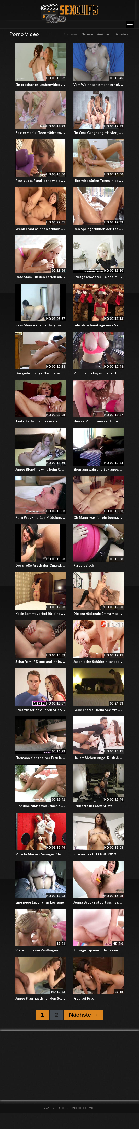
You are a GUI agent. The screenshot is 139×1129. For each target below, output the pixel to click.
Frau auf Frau (83, 998)
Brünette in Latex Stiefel (93, 806)
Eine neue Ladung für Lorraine (39, 902)
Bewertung (122, 34)
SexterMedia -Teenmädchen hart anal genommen (55, 133)
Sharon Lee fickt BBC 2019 (94, 854)
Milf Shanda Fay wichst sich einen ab (102, 373)
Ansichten (104, 34)
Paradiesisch (83, 565)
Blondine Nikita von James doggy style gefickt (52, 806)
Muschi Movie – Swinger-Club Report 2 (46, 854)
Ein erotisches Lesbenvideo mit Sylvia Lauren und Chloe (60, 85)
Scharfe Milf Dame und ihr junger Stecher (49, 662)
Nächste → (83, 1015)
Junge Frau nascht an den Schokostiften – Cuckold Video (61, 998)
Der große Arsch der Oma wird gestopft (47, 565)
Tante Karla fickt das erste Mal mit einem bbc (51, 421)
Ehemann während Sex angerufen (100, 469)
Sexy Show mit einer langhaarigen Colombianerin (55, 325)
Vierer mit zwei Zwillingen (36, 950)
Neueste (87, 34)
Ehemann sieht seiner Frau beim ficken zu (48, 758)
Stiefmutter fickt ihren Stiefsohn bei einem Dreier (56, 710)
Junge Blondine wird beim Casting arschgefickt (53, 469)
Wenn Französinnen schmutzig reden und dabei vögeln (59, 229)
